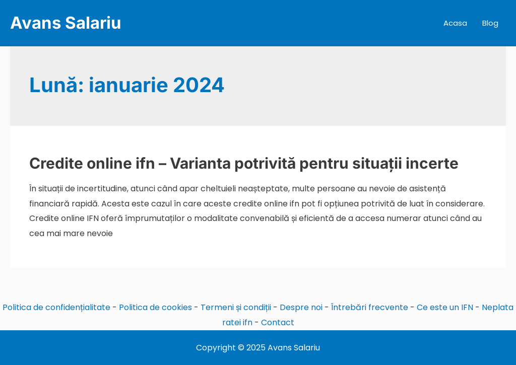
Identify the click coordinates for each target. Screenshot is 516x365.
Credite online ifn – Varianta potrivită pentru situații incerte (244, 163)
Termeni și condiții (236, 307)
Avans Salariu (65, 23)
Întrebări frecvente (369, 307)
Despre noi (301, 307)
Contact (277, 322)
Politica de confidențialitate (56, 307)
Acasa (455, 23)
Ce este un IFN (445, 307)
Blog (490, 23)
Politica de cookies (155, 307)
